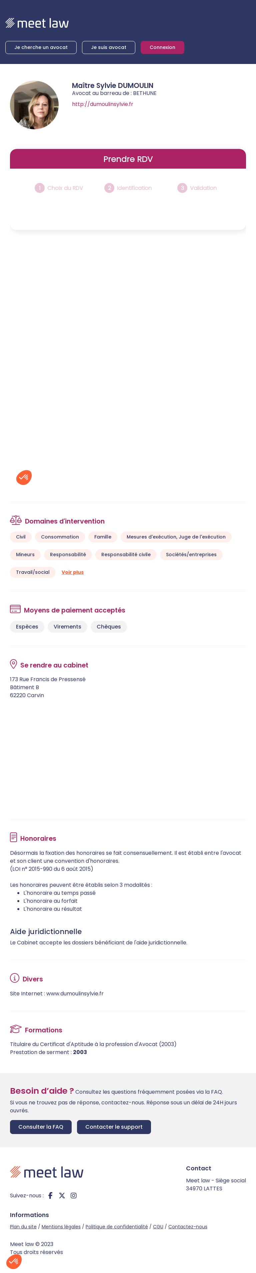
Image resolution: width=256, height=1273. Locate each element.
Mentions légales (61, 1226)
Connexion (162, 47)
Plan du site (23, 1226)
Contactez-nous (187, 1226)
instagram (74, 1196)
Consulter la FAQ (40, 1127)
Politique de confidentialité (117, 1226)
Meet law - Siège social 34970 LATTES (216, 1184)
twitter (62, 1196)
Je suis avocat (108, 47)
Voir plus (73, 572)
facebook (50, 1196)
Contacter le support (114, 1127)
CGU (158, 1226)
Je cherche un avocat (41, 47)
